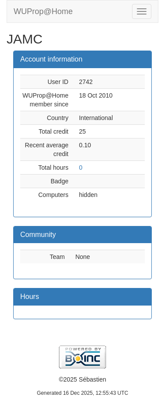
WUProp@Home (43, 11)
